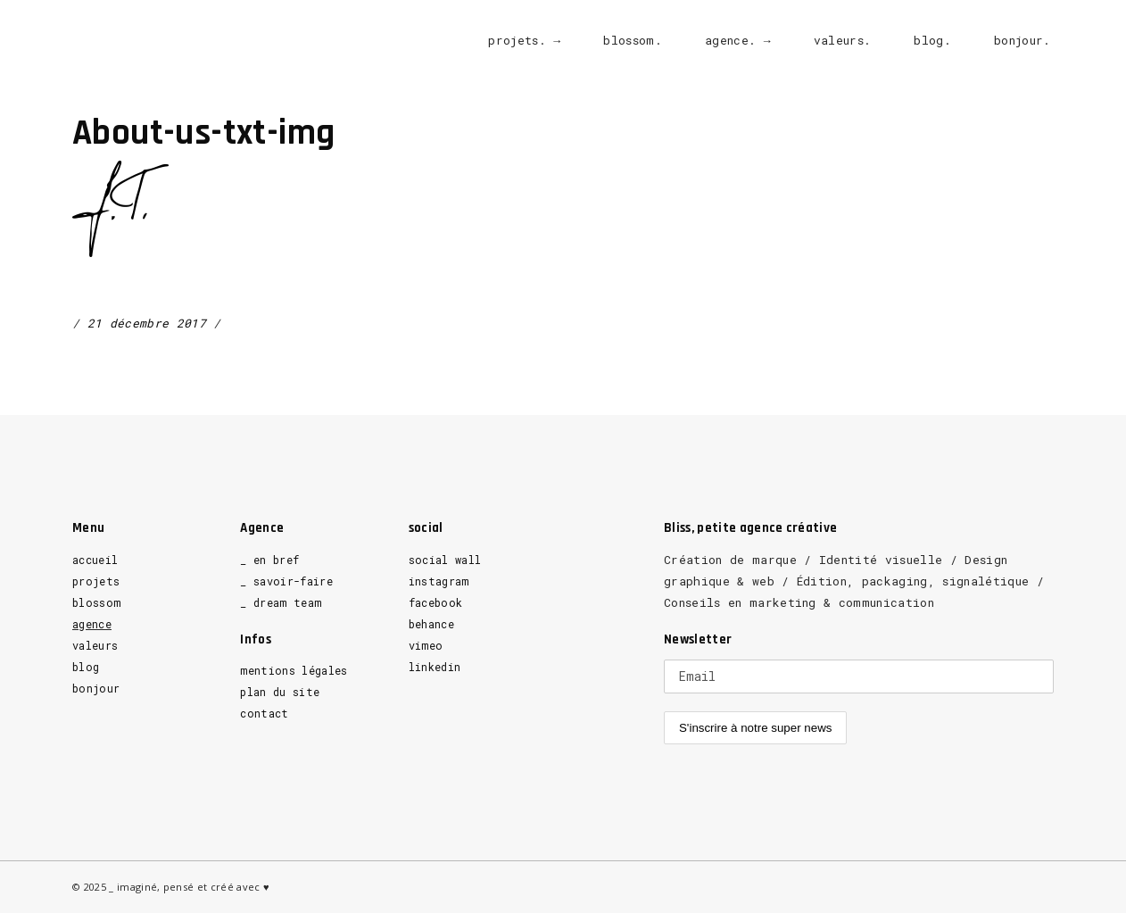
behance (431, 624)
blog (85, 667)
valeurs (95, 645)
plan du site (279, 692)
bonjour (96, 688)
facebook (436, 602)
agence (92, 624)
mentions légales (293, 670)
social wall (445, 559)
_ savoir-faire (286, 581)
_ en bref (269, 559)
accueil (95, 559)
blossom (96, 602)
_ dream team (280, 602)
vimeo (426, 645)
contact (264, 713)
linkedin (435, 667)
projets (96, 581)
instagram (439, 581)
